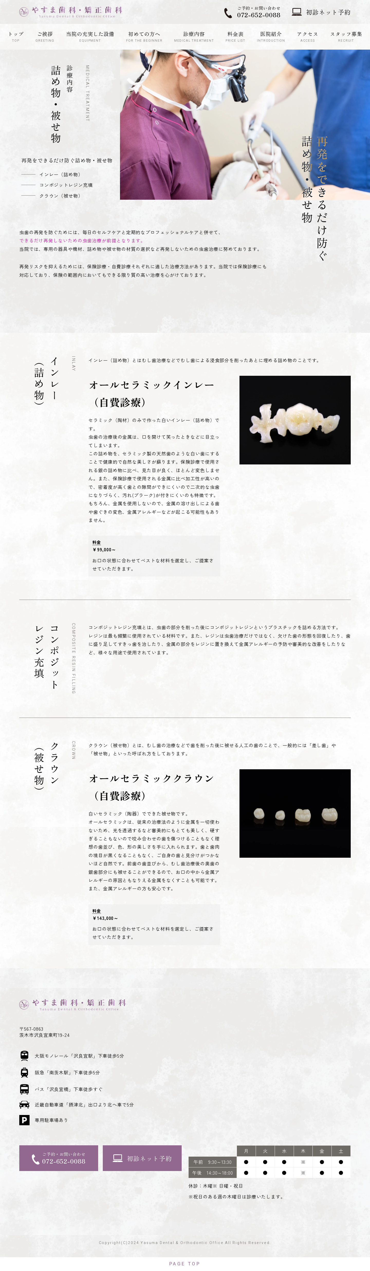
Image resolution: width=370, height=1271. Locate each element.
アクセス (307, 36)
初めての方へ (144, 36)
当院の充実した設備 (90, 36)
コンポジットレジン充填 (66, 184)
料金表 (235, 36)
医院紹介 (271, 36)
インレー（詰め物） (61, 174)
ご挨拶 (44, 36)
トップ (16, 36)
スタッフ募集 (346, 36)
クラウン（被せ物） (61, 195)
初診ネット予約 (328, 12)
